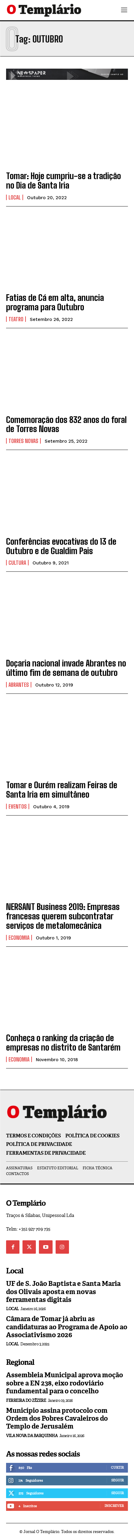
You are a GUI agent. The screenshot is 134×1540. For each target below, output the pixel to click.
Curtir (117, 1467)
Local (15, 197)
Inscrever (114, 1506)
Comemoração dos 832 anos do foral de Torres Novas (66, 424)
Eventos (18, 806)
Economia (19, 937)
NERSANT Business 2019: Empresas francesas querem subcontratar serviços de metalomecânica (63, 916)
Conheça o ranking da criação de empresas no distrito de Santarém (63, 1042)
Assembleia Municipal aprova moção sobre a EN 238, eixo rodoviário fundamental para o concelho (64, 1383)
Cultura (17, 562)
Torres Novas (23, 441)
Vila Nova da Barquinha (31, 1435)
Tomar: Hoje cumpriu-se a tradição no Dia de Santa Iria (63, 180)
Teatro (16, 319)
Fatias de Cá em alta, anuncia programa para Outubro (55, 302)
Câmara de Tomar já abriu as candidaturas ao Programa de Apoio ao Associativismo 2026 (66, 1326)
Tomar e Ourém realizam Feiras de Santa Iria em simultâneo (61, 789)
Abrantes (19, 684)
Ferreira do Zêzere (26, 1400)
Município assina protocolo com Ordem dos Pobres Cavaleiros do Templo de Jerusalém (57, 1418)
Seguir (117, 1480)
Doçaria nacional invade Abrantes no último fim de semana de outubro (66, 668)
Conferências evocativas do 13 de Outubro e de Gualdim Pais (61, 546)
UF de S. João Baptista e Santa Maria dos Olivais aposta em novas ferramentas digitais (63, 1291)
